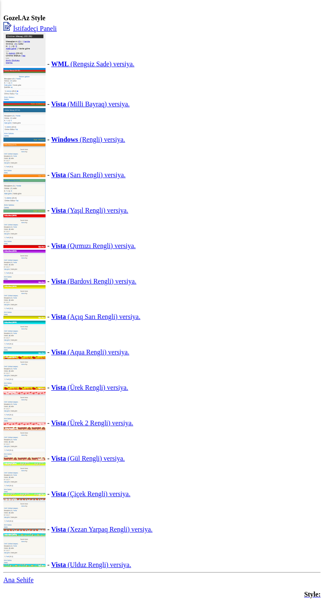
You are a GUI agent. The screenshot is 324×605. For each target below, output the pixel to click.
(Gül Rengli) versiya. (88, 458)
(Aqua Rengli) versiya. (90, 352)
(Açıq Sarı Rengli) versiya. (95, 316)
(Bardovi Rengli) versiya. (93, 281)
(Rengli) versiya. (88, 139)
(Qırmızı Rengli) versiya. (93, 245)
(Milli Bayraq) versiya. (90, 104)
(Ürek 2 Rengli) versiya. (92, 423)
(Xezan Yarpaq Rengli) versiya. (101, 529)
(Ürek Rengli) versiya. (89, 387)
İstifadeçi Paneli (35, 28)
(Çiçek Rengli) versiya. (90, 493)
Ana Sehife (18, 579)
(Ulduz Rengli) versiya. (91, 564)
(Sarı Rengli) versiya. (88, 174)
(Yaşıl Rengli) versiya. (89, 210)
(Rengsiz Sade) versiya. (92, 64)
